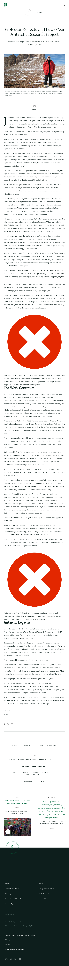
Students (40, 781)
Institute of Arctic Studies (32, 767)
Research (28, 781)
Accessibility (43, 899)
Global (15, 745)
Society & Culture (48, 745)
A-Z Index (8, 944)
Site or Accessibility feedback (14, 949)
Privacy (7, 940)
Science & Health (29, 745)
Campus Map (9, 904)
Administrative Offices (12, 889)
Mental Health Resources (46, 894)
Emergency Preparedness (46, 889)
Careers (41, 884)
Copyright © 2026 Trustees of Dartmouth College (20, 935)
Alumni (12, 760)
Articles (34, 24)
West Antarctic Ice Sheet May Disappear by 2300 (19, 926)
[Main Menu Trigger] (63, 5)
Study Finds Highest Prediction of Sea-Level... (18, 922)
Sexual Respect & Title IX (13, 899)
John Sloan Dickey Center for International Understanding (33, 773)
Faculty (53, 760)
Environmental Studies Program (32, 760)
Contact (7, 884)
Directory (8, 894)
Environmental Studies (12, 918)
